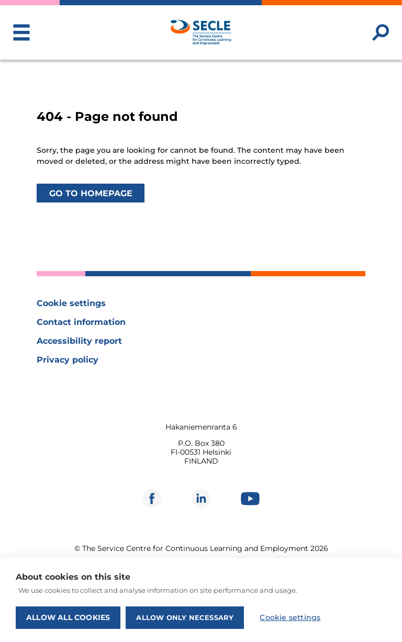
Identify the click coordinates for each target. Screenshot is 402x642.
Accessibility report (79, 341)
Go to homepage (90, 193)
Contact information (81, 322)
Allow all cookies (68, 617)
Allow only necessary (184, 617)
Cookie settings (71, 303)
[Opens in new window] (152, 499)
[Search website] (380, 32)
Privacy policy (67, 360)
